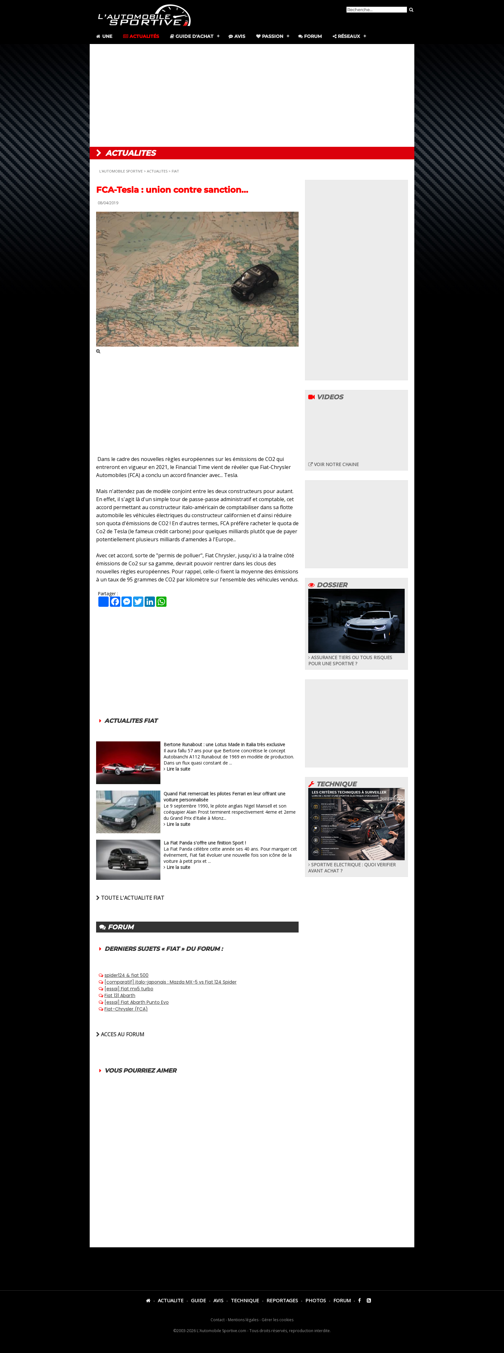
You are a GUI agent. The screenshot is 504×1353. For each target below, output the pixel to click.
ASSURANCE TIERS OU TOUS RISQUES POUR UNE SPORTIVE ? (356, 657)
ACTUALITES (157, 171)
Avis (237, 36)
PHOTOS (315, 1300)
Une (103, 36)
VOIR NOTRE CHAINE (333, 464)
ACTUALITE (171, 1300)
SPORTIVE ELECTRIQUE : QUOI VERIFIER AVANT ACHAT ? (356, 864)
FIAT (175, 171)
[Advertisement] (252, 95)
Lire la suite (178, 769)
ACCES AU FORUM (120, 1034)
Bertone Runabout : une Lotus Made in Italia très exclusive (224, 744)
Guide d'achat (191, 36)
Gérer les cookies (277, 1319)
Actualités (141, 36)
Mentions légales (243, 1319)
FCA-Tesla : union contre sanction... (172, 190)
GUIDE (198, 1300)
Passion (269, 36)
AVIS (218, 1300)
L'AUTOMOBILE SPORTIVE (121, 171)
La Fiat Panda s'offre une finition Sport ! (205, 843)
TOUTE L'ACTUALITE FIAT (130, 897)
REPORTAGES (282, 1300)
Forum (310, 36)
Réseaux (346, 36)
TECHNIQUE (245, 1300)
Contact (218, 1319)
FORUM (342, 1300)
